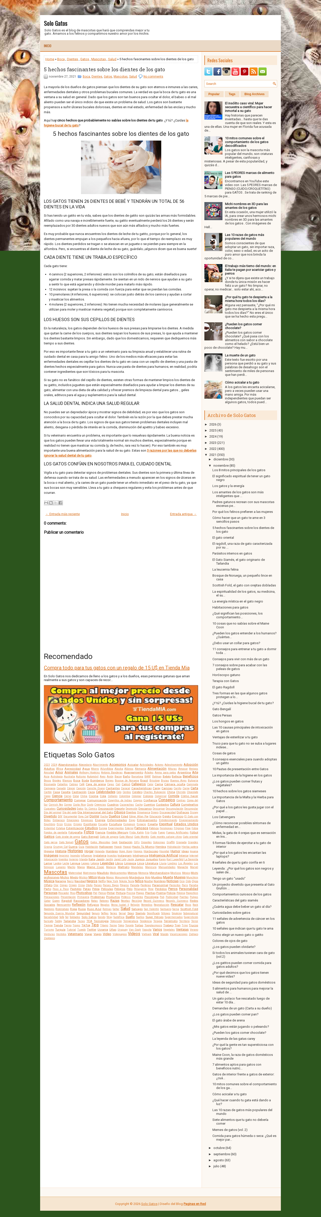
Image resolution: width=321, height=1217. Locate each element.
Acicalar (133, 764)
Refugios (93, 904)
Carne (186, 788)
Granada (181, 842)
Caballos (62, 784)
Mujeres (180, 877)
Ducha (104, 816)
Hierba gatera (190, 846)
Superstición (191, 917)
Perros (173, 889)
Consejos (166, 800)
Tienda (58, 925)
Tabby (58, 921)
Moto (147, 877)
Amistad (49, 772)
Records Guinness (177, 900)
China (171, 792)
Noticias (173, 881)
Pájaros (124, 885)
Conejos (137, 800)
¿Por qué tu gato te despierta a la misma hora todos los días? (248, 299)
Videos (134, 934)
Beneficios (190, 776)
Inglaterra (99, 855)
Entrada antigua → (183, 514)
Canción (81, 788)
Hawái (118, 846)
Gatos (84, 59)
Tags (232, 94)
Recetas (125, 900)
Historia (60, 851)
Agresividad (72, 768)
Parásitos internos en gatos (232, 553)
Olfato (48, 885)
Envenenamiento (188, 820)
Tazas (81, 921)
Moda (101, 877)
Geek (115, 842)
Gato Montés (141, 836)
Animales (71, 772)
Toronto (129, 925)
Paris (185, 885)
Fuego (161, 832)
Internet (193, 855)
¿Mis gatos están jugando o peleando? (240, 1026)
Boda (85, 780)
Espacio (141, 824)
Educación (155, 816)
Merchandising (159, 873)
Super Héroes (154, 917)
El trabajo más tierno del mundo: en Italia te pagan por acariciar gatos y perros (250, 269)
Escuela (103, 824)
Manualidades (167, 867)
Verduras (49, 934)
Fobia (195, 828)
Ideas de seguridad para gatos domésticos (243, 982)
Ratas (94, 900)
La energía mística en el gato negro (237, 601)
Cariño (177, 788)
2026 (212, 424)
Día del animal (52, 812)
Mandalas (137, 867)
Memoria (143, 873)
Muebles (156, 877)
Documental (70, 816)
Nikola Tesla (126, 881)
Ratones (104, 900)
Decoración (106, 808)
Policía (171, 893)
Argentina (184, 772)
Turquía (60, 929)
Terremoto (171, 921)
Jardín (109, 859)
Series (113, 913)
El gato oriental (223, 537)
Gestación (125, 842)
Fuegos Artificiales (177, 832)
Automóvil (93, 776)
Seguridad (83, 913)
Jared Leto (120, 859)
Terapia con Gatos (225, 681)
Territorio (184, 921)
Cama (159, 784)
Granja (48, 846)
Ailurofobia (106, 768)
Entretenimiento (168, 820)
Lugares (61, 867)
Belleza (177, 776)
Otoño (89, 885)
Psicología (151, 897)
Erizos (68, 824)
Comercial (161, 796)
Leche (65, 863)
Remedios (146, 904)
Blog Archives (255, 94)
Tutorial (71, 929)
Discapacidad (167, 812)
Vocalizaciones (179, 934)
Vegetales (169, 929)
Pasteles (76, 889)
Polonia (181, 893)
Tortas (139, 925)
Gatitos (49, 836)
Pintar (111, 893)
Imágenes (51, 855)
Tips (95, 925)
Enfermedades (117, 820)
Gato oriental (190, 836)
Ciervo (67, 796)
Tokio (121, 925)
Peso (72, 893)
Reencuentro (64, 904)
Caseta (65, 792)
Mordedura (136, 877)
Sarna (175, 909)
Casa (56, 792)
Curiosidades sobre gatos (231, 913)
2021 (212, 455)
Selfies (105, 913)
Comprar (80, 800)
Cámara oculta (174, 784)
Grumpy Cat (60, 846)
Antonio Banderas (112, 772)
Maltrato (123, 867)
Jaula (130, 859)
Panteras (145, 885)
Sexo (130, 913)
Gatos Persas (222, 715)
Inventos (63, 859)
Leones (85, 863)
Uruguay (123, 929)
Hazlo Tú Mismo (143, 846)
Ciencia (57, 796)
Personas (50, 893)
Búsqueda (50, 784)
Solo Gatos (55, 23)
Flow (188, 828)
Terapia (157, 921)
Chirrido (181, 792)
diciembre (220, 459)
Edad (124, 816)
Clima (83, 796)
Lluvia (163, 863)
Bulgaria (193, 780)
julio (216, 1166)
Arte (195, 772)
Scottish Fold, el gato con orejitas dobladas (244, 585)
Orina (81, 885)
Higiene (49, 851)
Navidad (80, 881)
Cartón (48, 792)
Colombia (124, 796)
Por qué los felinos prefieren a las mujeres (242, 512)
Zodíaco (193, 934)
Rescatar (177, 904)
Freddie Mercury (117, 832)
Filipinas (179, 828)
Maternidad (75, 873)
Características (141, 788)
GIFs (137, 842)
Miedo (74, 877)
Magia (81, 867)
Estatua (60, 828)
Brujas (165, 780)
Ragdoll (66, 900)
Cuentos (149, 804)
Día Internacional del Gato (95, 812)
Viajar (88, 934)
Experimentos (116, 828)
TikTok (86, 925)
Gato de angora (109, 836)
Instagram (125, 855)
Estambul (49, 828)
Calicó (126, 784)
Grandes (193, 842)
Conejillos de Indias (120, 800)
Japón (100, 859)
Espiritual (166, 824)
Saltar (116, 909)
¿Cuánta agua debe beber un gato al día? (242, 906)
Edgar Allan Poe (138, 816)
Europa (103, 828)
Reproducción (161, 904)
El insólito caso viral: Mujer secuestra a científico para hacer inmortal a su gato (248, 107)
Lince (140, 863)
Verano (194, 929)
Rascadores (81, 900)
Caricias (167, 788)
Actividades (146, 764)
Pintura (121, 893)
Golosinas (159, 842)
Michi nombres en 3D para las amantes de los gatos (246, 206)
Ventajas (182, 929)
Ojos (195, 881)
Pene (150, 889)
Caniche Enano (96, 788)
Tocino (113, 925)
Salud (112, 59)
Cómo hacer (189, 796)
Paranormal (160, 885)
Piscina (130, 893)
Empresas (87, 820)
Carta (194, 788)
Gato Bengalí (90, 836)
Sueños (140, 917)
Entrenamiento (147, 820)
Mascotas (98, 59)
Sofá (61, 917)
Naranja (60, 881)
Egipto (167, 816)
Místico (83, 877)
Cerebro (137, 792)
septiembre (221, 1154)
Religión (135, 904)
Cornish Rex (56, 804)
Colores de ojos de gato (230, 941)
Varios (157, 929)
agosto (218, 1160)
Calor (150, 784)
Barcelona (137, 776)
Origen (73, 885)
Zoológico (49, 938)
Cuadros (113, 804)
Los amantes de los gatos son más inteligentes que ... (238, 494)
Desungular (191, 808)
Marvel (194, 867)
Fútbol (194, 832)
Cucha (139, 804)
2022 (212, 449)
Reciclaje (137, 900)
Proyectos (137, 897)
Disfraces (183, 812)
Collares (113, 796)
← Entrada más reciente (62, 514)
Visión (164, 934)
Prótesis (126, 897)
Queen (56, 900)
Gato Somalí (66, 842)
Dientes (72, 59)
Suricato (48, 921)
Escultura (115, 824)
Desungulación (174, 808)
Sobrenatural (190, 913)
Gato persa (50, 842)
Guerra (72, 846)
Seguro (96, 913)
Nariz (70, 881)
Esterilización (75, 828)
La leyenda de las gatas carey (233, 1039)
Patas (87, 889)
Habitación (91, 846)
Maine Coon (95, 867)
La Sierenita (191, 859)
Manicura (150, 867)
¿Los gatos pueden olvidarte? (234, 947)
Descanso (145, 808)
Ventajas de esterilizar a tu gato (235, 737)
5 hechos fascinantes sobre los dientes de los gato (104, 69)
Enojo (132, 820)
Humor (175, 851)
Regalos (105, 904)
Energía (100, 820)
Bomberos (97, 780)
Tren (178, 925)
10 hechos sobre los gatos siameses (239, 791)
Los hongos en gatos (228, 721)
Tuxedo (81, 929)
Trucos (193, 925)
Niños (139, 881)
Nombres (160, 881)
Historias (75, 851)
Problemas (98, 897)
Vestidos (61, 934)
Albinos (128, 768)
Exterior (129, 828)
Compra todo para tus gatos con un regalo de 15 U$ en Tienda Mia (117, 668)
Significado (153, 913)
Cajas (110, 784)
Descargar (159, 808)
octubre (219, 1148)
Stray (109, 917)
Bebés (167, 776)
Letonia (95, 863)
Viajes (98, 934)
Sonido (101, 917)
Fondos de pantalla (55, 832)
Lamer (48, 863)
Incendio (75, 855)
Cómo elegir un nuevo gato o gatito (237, 935)
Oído (188, 881)
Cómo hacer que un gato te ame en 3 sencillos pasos (238, 519)
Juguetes (151, 859)
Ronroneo (62, 909)
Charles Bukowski (154, 792)
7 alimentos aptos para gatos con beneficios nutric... (236, 1066)
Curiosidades (66, 808)
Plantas (150, 893)
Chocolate (192, 792)
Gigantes (146, 842)
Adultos (49, 768)
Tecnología (101, 921)
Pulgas (194, 897)
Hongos (137, 851)
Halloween (106, 846)
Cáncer (71, 788)
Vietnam (146, 934)
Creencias (100, 804)
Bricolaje (154, 780)
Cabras (73, 784)
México (186, 873)
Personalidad (188, 889)
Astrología (57, 776)
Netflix (102, 881)
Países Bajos (111, 885)
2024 (54, 764)
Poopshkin (192, 893)
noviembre (221, 465)
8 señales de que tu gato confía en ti (238, 862)
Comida (173, 796)
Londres (172, 863)
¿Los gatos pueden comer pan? (235, 1014)
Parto (47, 889)
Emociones (73, 820)
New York (112, 881)
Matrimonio (89, 873)
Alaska (119, 768)
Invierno (73, 859)
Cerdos (127, 792)
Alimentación (157, 768)
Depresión (131, 808)
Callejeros (138, 784)
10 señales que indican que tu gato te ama (242, 928)
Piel (95, 893)
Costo (90, 804)
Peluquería (140, 889)
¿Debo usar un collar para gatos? (236, 643)
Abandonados (67, 764)
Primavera (83, 897)
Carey (156, 788)
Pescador (63, 893)
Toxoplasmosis (153, 925)
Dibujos (119, 812)
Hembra (160, 846)
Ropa (73, 909)
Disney (194, 812)
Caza (91, 792)
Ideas (185, 851)
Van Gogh (135, 929)
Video (107, 934)
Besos (47, 780)
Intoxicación (51, 859)
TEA (89, 921)
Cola (103, 796)
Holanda (100, 851)
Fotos (89, 832)
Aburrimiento (100, 764)
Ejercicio (177, 816)
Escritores (90, 824)
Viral (156, 934)
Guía (81, 846)
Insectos (112, 855)
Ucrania (103, 929)
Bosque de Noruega (127, 780)
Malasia (111, 867)
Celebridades (105, 792)
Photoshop (84, 893)
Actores (159, 764)
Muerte (168, 877)
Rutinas (107, 909)
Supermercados (174, 917)
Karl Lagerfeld (175, 859)
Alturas (172, 768)
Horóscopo (151, 851)
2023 (47, 764)
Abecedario (85, 764)
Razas (114, 900)
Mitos (93, 877)
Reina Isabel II (120, 904)
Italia (92, 859)
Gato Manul (126, 836)
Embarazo (59, 820)
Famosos (141, 828)
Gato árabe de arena (67, 836)
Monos (110, 877)
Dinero (154, 812)
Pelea (96, 889)
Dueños (114, 816)
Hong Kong (125, 851)
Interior (184, 855)
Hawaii (127, 846)
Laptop (57, 863)
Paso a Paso (61, 889)
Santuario (165, 909)
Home (49, 59)
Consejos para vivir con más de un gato (240, 659)
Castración (79, 792)
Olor (55, 885)
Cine (76, 796)
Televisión (116, 921)
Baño (126, 776)
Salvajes (137, 909)
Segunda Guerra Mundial (59, 913)
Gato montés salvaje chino (166, 836)
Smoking (177, 913)
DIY (60, 816)
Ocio (182, 881)
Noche (148, 881)
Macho (71, 867)
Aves (103, 776)
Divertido (50, 816)
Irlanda (83, 859)
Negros (92, 881)
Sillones (165, 913)
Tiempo (48, 925)
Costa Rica (79, 804)
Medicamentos (118, 873)
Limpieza (130, 863)
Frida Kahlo (136, 832)
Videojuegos (120, 934)
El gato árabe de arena (228, 1020)
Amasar (183, 768)
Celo (118, 792)
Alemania (140, 768)
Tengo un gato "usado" (229, 878)
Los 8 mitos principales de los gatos (238, 470)
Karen (162, 859)
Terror (194, 921)
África (59, 768)
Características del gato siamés (235, 900)
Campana (49, 788)
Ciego (47, 796)
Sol (66, 917)
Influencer (86, 855)
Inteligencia (140, 855)
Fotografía (75, 832)
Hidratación (174, 846)
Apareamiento (133, 772)
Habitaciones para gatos (230, 607)
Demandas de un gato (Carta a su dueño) (242, 1008)
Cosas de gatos (223, 753)
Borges (109, 780)
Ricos (188, 904)
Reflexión (79, 904)
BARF (147, 776)
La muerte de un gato (240, 355)
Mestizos (175, 873)
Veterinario (75, 934)
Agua (86, 768)
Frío (147, 832)
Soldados (75, 917)
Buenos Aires (178, 780)
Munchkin (192, 877)
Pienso (102, 893)
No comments (153, 76)
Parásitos (175, 885)
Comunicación (97, 800)
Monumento (121, 877)
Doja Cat (83, 816)
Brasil (144, 780)
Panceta (134, 885)
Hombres (112, 851)
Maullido (103, 873)
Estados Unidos (186, 824)
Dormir (94, 816)
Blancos (67, 780)
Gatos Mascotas (100, 842)
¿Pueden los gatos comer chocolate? (239, 1033)
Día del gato (69, 812)
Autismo (81, 776)
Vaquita (146, 929)
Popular (214, 94)
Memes (132, 873)
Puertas (184, 897)
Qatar (47, 900)
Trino (185, 925)
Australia (69, 776)
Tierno (67, 925)
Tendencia (146, 921)
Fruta (153, 832)
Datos (80, 808)
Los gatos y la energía (228, 486)
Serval (122, 913)
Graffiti (171, 842)
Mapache (182, 867)
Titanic (104, 925)
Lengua (75, 863)
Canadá (61, 788)
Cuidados (162, 804)
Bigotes (56, 780)
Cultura (175, 804)
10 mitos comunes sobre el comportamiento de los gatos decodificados (246, 142)
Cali (118, 784)
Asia (46, 776)
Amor (59, 772)
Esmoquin (129, 824)
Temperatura (130, 921)
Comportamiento (58, 800)
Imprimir (64, 855)
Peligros (119, 889)
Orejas (64, 885)
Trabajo (168, 925)
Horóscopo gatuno (226, 675)
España (153, 824)
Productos (113, 897)
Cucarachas (127, 804)
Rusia (82, 909)
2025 (212, 430)
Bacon (118, 776)
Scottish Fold (189, 909)
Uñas (112, 929)
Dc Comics (91, 808)
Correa (68, 804)
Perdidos (161, 889)
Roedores (49, 909)
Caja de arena (96, 784)
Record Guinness (153, 900)
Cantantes (113, 788)
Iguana (194, 851)
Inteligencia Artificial (163, 855)
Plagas (140, 893)
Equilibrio (49, 824)
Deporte (119, 808)
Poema (161, 893)
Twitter (91, 929)
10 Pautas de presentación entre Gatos (240, 769)
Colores (148, 796)
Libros (119, 863)
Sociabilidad (51, 917)
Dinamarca (143, 812)
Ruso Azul (94, 909)
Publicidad (172, 897)
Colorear (136, 796)
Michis (64, 877)
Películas (107, 889)
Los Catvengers (223, 817)
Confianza (150, 800)
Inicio (47, 45)
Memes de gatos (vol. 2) (230, 1130)
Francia (100, 832)
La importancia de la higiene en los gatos (242, 775)
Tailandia (69, 921)
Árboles (148, 772)
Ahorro (95, 768)
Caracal (125, 788)
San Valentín (151, 909)
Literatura (151, 863)
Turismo (49, 929)
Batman (157, 776)
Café (82, 784)
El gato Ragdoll (223, 687)
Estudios (91, 828)
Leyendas (107, 863)
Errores (77, 824)
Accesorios (117, 764)
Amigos (193, 768)
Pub (162, 897)
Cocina (93, 796)
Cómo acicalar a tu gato (242, 382)
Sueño (130, 917)
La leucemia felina (225, 569)
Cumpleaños (189, 804)
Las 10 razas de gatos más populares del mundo (244, 236)
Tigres (76, 925)
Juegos (140, 859)
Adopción (191, 764)
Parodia (193, 885)
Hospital (164, 851)
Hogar (89, 851)
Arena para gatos (165, 772)
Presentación (68, 897)
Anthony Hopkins (89, 772)
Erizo (60, 824)
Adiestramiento (173, 764)
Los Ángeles (185, 863)
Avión (110, 776)
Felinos (154, 828)
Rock (195, 904)
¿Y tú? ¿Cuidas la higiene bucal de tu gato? (243, 703)
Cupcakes (50, 808)
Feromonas (166, 828)
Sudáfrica (118, 917)
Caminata (192, 784)
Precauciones (51, 897)
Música (49, 881)
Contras (181, 800)
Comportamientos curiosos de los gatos (241, 894)
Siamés (140, 913)
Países (98, 885)
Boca (61, 59)
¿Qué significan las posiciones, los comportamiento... (237, 615)
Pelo (129, 889)
